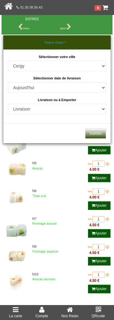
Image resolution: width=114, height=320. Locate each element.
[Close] (104, 43)
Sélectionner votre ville (57, 57)
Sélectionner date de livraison (57, 78)
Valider (95, 133)
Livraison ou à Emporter (57, 100)
